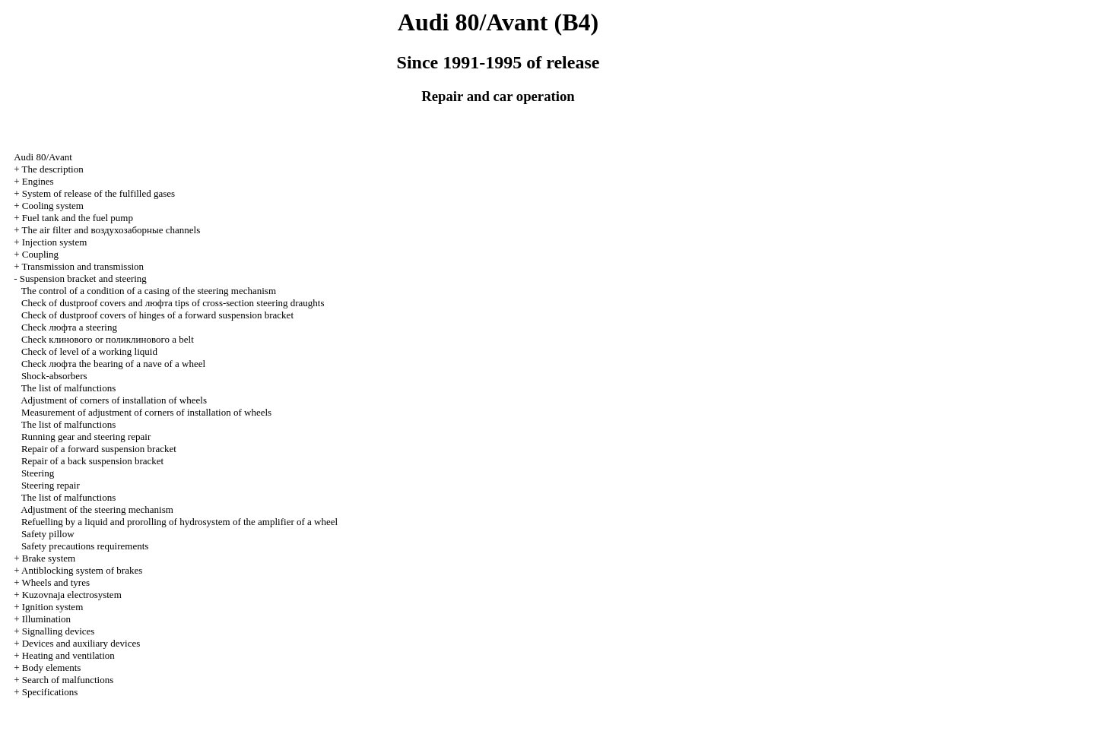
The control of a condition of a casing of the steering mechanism (148, 290)
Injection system (54, 242)
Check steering (69, 327)
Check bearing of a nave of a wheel (113, 363)
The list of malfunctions (68, 388)
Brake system (48, 558)
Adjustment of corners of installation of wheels (114, 400)
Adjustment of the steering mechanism (97, 509)
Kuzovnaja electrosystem (72, 594)
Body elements (51, 667)
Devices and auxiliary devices (81, 643)
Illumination (46, 619)
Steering (37, 473)
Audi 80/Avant (43, 157)
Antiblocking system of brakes (81, 570)
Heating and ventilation (68, 655)
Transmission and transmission (82, 266)
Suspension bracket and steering (83, 278)
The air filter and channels (110, 230)
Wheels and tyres (55, 582)
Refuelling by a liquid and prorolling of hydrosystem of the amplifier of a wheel (179, 521)
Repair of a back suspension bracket (92, 461)
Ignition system (53, 606)
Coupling (40, 254)
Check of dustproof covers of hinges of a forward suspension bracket (157, 315)
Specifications (50, 692)
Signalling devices (58, 631)
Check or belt (107, 339)
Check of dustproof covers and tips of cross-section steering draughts (173, 302)
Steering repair (50, 485)
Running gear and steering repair (86, 436)
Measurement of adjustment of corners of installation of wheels (146, 412)
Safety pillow (48, 533)
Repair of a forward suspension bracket (98, 448)
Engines (38, 181)
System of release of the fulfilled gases (98, 193)
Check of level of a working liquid (89, 351)
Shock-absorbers (54, 375)
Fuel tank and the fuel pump (77, 217)
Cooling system (53, 205)
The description (52, 169)
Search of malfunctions (68, 679)
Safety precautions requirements (85, 546)
